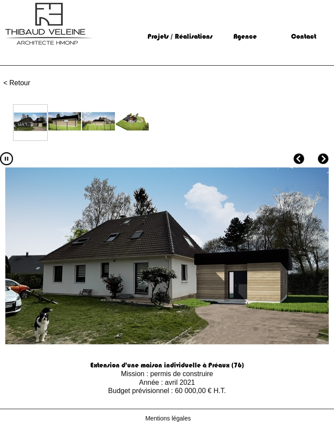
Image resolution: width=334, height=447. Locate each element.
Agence (245, 36)
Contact (303, 36)
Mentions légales (168, 418)
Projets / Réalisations (180, 36)
